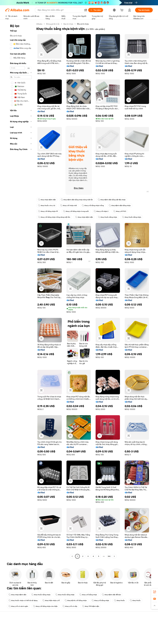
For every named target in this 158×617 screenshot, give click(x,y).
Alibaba (39, 24)
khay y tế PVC (119, 211)
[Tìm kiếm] (95, 10)
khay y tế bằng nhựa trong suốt (76, 211)
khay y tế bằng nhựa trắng (93, 205)
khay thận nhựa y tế (51, 600)
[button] (85, 10)
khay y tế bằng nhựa (88, 595)
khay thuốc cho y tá (46, 205)
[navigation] (20, 290)
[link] (154, 591)
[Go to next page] (114, 556)
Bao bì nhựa (68, 24)
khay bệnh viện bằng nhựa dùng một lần (77, 200)
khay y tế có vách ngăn (18, 606)
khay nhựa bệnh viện (47, 200)
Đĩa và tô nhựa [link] (83, 24)
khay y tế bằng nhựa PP (48, 211)
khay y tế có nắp (70, 606)
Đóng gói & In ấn (53, 24)
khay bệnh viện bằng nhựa (120, 205)
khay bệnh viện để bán (111, 595)
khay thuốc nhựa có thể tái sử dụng (23, 600)
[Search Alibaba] (60, 10)
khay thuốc (119, 600)
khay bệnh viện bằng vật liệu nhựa (111, 200)
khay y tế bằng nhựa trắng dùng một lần (54, 217)
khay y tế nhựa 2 (101, 211)
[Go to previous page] (72, 556)
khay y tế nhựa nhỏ (68, 205)
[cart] (122, 10)
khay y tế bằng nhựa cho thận (45, 606)
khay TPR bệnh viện (90, 606)
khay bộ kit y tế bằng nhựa (76, 600)
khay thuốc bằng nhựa (107, 217)
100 (109, 556)
